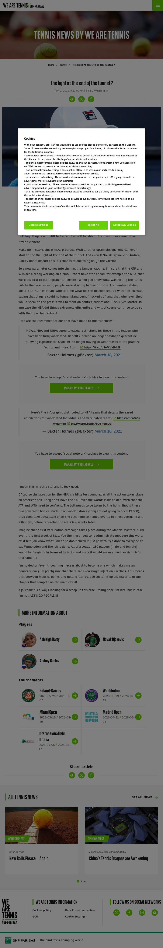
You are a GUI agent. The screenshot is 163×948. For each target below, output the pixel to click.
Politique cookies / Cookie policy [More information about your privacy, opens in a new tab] (42, 213)
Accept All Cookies (124, 225)
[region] (81, 181)
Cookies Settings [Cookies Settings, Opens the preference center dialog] (38, 225)
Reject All (93, 225)
